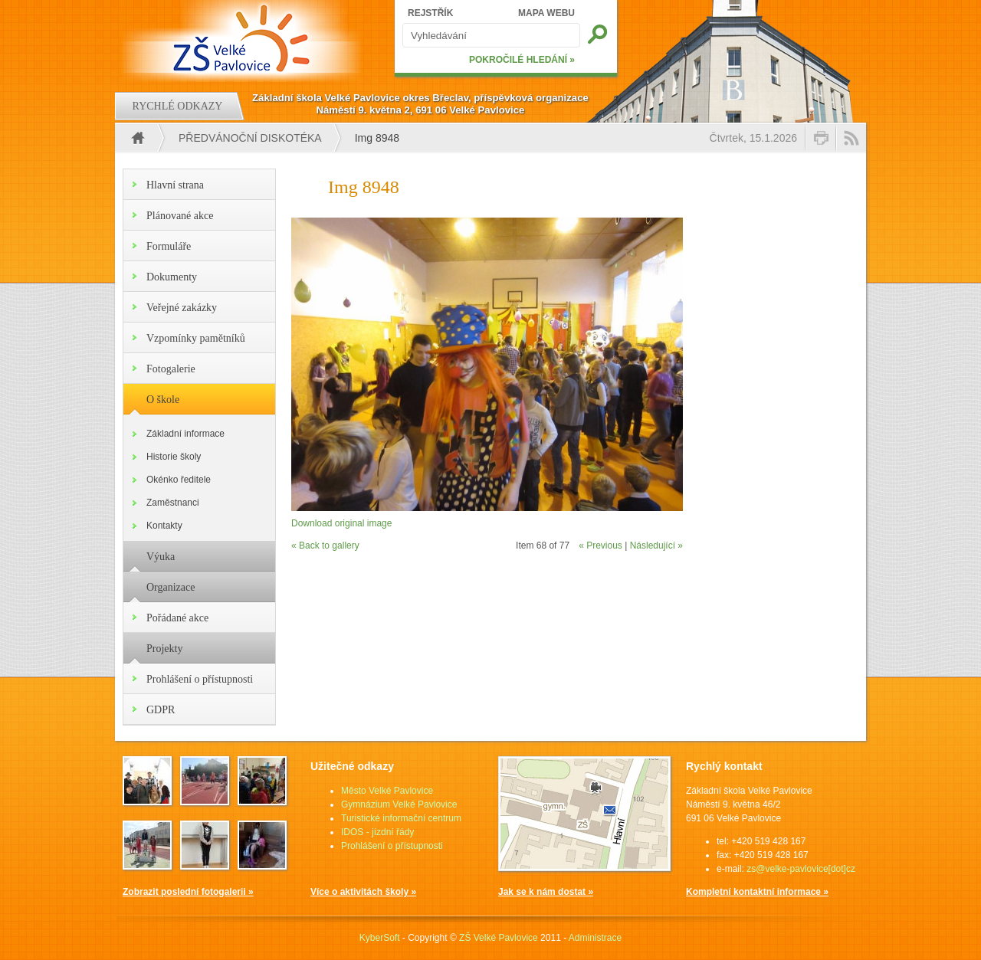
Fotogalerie (170, 369)
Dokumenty (171, 277)
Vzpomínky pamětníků (195, 338)
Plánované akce (179, 215)
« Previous (600, 545)
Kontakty (164, 525)
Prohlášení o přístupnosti (199, 679)
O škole (162, 399)
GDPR (160, 710)
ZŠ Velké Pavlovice (498, 937)
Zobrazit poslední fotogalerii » (188, 891)
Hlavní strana (175, 185)
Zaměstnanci (172, 502)
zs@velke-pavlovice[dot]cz (800, 868)
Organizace (170, 587)
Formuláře (168, 246)
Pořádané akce (177, 618)
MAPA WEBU (546, 13)
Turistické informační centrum (401, 818)
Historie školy (173, 456)
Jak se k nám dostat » (545, 891)
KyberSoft (379, 937)
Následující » (656, 545)
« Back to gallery (325, 545)
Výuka (160, 556)
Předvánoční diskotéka (250, 138)
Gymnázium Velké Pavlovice (399, 804)
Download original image (341, 523)
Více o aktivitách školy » (363, 891)
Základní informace (185, 433)
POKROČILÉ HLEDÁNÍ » (522, 59)
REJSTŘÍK (430, 13)
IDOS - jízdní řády (377, 832)
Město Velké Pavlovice (387, 790)
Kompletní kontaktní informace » (757, 891)
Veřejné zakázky (181, 307)
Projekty (164, 648)
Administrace (595, 937)
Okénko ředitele (178, 479)
